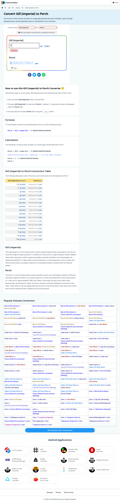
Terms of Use (68, 493)
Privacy (58, 493)
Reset (14, 50)
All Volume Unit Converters (60, 430)
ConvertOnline (9, 3)
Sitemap (50, 493)
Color (115, 3)
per (37, 63)
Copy (13, 68)
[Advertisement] (85, 53)
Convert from (12, 28)
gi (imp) (45, 46)
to (12, 307)
